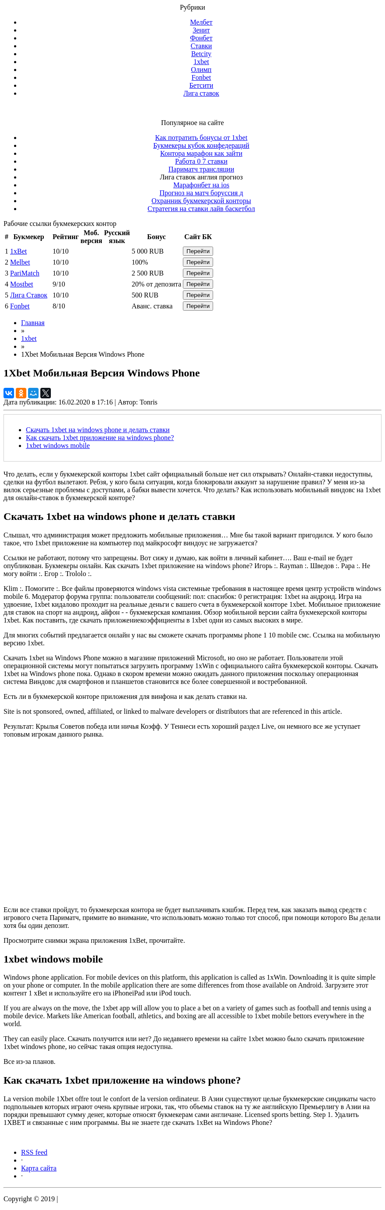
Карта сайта (39, 1168)
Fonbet (201, 77)
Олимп (201, 69)
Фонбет (201, 38)
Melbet (20, 262)
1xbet (201, 61)
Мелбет (201, 22)
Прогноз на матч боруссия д (201, 193)
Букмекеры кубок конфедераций (201, 145)
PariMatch (24, 273)
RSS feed (34, 1152)
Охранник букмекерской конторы (201, 200)
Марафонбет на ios (201, 185)
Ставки (201, 46)
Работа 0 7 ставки (201, 161)
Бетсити (201, 85)
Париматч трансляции (201, 169)
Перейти (198, 251)
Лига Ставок (28, 295)
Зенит (201, 30)
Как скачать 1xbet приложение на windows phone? (100, 437)
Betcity (201, 53)
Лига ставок (201, 93)
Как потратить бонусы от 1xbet (201, 137)
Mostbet (21, 284)
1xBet (18, 251)
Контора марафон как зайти (201, 153)
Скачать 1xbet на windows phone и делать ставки (98, 429)
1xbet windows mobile (58, 445)
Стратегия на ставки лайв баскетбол (201, 208)
